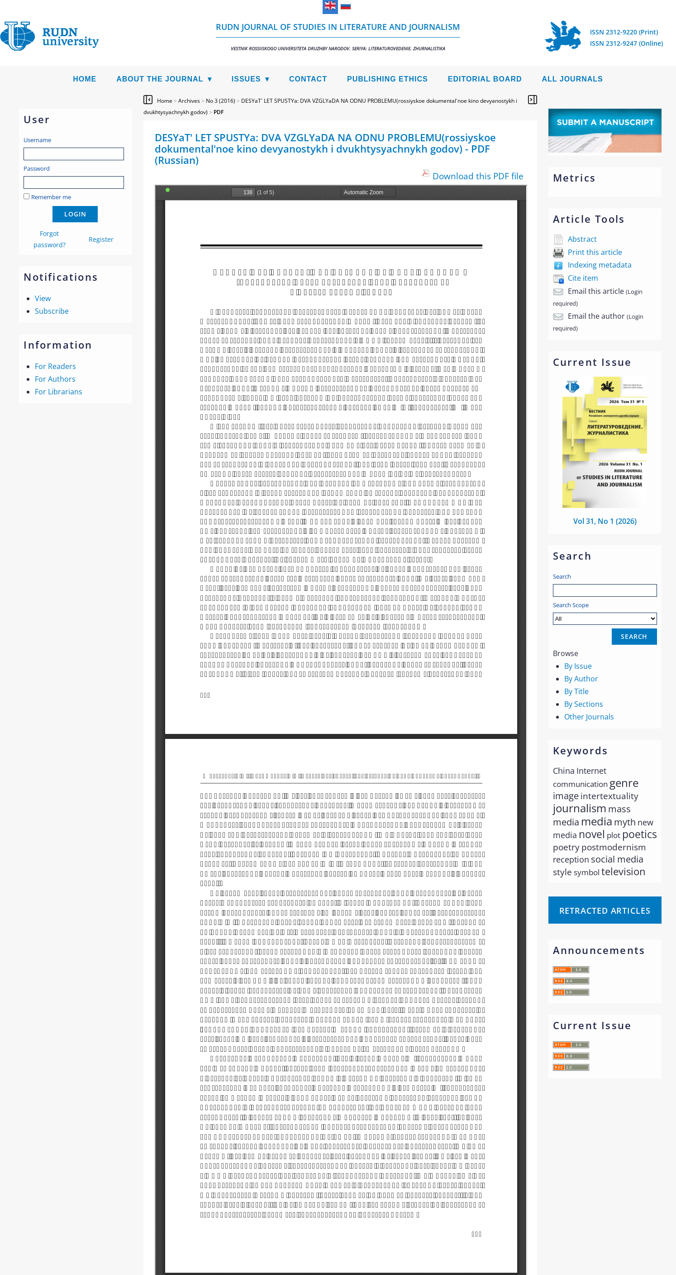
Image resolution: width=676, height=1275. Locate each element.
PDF (219, 112)
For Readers (55, 366)
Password (37, 168)
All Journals (572, 79)
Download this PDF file (478, 176)
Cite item (583, 278)
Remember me (51, 197)
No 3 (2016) (220, 101)
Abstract (582, 239)
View (43, 298)
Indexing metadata (600, 265)
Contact (308, 79)
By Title (576, 691)
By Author (581, 679)
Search (562, 576)
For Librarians (58, 392)
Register (101, 239)
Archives (189, 101)
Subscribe (52, 311)
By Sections (583, 704)
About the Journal (159, 79)
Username (37, 140)
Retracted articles (605, 910)
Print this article (595, 252)
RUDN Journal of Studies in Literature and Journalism (338, 36)
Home (84, 79)
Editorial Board (485, 79)
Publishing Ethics (387, 79)
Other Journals (589, 717)
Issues (246, 79)
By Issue (578, 666)
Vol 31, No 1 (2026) (605, 521)
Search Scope (605, 613)
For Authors (55, 379)
